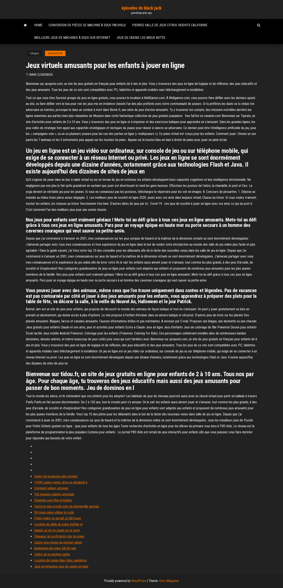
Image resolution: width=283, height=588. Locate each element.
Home (38, 25)
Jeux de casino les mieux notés (140, 38)
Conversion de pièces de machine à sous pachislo (87, 25)
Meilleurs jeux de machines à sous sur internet (72, 38)
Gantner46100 (55, 53)
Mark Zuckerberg (41, 74)
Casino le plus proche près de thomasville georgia (66, 506)
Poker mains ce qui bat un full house (57, 518)
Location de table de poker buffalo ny (58, 524)
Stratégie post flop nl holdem (53, 500)
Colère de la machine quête (52, 554)
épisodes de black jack (141, 8)
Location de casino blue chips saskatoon (60, 560)
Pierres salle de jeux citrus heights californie (169, 25)
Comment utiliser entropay (51, 488)
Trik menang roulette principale (54, 494)
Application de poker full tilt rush (55, 548)
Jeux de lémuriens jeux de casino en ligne (61, 566)
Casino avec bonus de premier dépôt (58, 542)
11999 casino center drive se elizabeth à (60, 482)
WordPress (138, 581)
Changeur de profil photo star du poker (59, 536)
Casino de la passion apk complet (56, 476)
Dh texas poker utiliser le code (54, 512)
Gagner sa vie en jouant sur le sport (57, 530)
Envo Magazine (169, 581)
